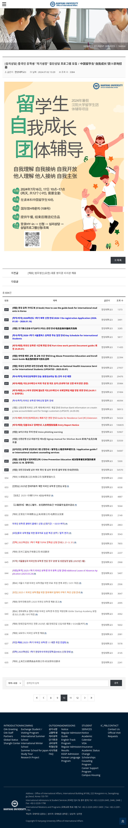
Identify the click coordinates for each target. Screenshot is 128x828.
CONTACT (113, 725)
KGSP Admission (70, 753)
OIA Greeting (11, 729)
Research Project (30, 757)
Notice (64, 729)
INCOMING (27, 725)
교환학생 (53, 732)
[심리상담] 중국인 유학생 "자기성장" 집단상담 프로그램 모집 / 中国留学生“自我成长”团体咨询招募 (63, 65)
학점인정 (53, 746)
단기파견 (53, 739)
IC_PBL (104, 725)
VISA (84, 743)
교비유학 (53, 743)
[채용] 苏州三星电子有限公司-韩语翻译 (30, 551)
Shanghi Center (12, 743)
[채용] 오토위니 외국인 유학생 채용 (28, 633)
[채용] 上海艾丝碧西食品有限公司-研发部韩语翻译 (36, 661)
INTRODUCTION (12, 725)
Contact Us (114, 729)
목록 (118, 260)
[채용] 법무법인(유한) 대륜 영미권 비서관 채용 (52, 273)
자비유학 (53, 736)
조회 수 (120, 300)
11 (71, 697)
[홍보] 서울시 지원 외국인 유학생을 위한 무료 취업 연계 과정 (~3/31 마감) (45, 583)
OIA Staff (8, 732)
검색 (116, 682)
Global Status (11, 739)
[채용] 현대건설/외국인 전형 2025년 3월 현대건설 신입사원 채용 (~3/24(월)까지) (48, 623)
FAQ (51, 753)
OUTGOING (55, 725)
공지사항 (53, 729)
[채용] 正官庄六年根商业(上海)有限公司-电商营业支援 (38, 514)
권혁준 (65, 813)
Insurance (87, 746)
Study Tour (27, 753)
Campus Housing (91, 775)
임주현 (79, 813)
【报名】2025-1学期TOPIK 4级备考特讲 (31, 495)
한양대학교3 (20, 72)
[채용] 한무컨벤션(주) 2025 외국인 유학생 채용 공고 (35, 601)
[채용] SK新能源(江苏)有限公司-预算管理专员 (33, 476)
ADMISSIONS (68, 725)
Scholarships (89, 757)
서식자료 (53, 750)
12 (77, 697)
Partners (8, 736)
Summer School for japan (34, 750)
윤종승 (43, 813)
